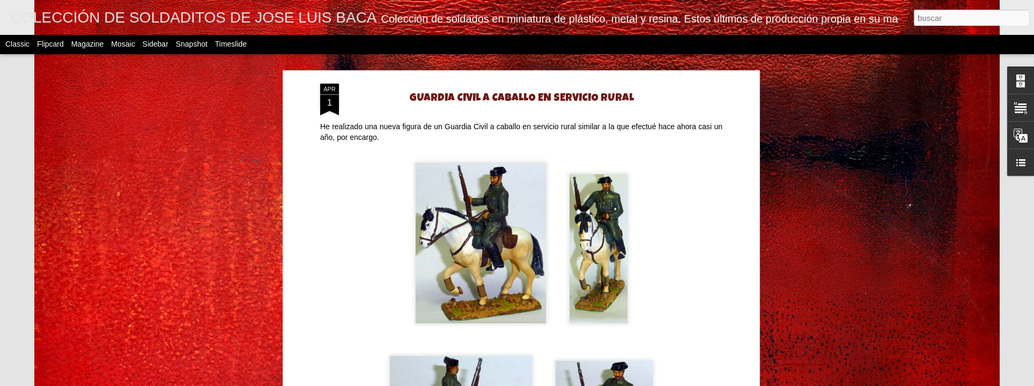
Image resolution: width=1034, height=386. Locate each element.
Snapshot (192, 44)
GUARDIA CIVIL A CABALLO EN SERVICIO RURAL (521, 98)
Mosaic (123, 44)
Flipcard (50, 44)
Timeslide (231, 44)
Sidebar (155, 44)
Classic (17, 44)
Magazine (87, 44)
